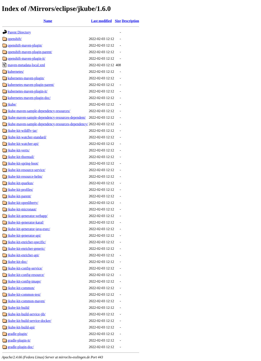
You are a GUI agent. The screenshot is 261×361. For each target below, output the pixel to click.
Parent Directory (19, 32)
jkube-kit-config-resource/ (26, 275)
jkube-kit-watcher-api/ (23, 144)
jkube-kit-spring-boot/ (23, 163)
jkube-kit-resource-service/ (26, 170)
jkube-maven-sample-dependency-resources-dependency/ (48, 124)
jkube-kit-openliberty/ (23, 203)
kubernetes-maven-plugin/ (26, 78)
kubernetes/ (16, 71)
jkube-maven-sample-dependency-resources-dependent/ (47, 117)
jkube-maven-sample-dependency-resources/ (39, 111)
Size (118, 21)
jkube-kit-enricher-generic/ (26, 248)
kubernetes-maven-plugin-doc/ (29, 98)
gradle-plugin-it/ (19, 340)
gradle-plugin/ (18, 334)
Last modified (101, 21)
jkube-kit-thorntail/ (21, 157)
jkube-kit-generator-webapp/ (28, 216)
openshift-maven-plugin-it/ (26, 58)
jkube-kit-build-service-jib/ (26, 314)
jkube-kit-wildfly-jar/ (22, 130)
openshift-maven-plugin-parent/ (30, 52)
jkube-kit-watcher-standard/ (27, 137)
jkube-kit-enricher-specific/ (27, 242)
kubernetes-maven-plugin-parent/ (31, 85)
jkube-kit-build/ (18, 307)
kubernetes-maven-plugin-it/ (27, 91)
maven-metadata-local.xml (26, 65)
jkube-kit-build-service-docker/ (29, 321)
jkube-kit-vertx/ (18, 150)
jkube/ (12, 104)
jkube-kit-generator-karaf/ (26, 222)
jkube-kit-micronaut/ (22, 209)
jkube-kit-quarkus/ (20, 183)
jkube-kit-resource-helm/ (25, 176)
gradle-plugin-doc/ (21, 347)
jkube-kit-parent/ (19, 196)
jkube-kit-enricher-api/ (23, 255)
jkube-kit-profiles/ (20, 189)
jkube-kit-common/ (21, 288)
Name (47, 21)
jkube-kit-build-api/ (21, 327)
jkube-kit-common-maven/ (26, 301)
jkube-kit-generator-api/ (24, 235)
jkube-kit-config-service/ (25, 268)
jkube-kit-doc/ (18, 262)
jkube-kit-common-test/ (24, 294)
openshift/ (15, 39)
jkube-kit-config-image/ (24, 281)
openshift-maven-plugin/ (25, 45)
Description (130, 21)
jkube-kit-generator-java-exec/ (29, 229)
